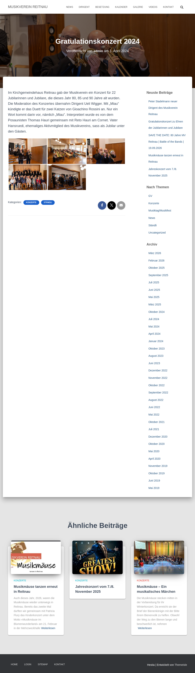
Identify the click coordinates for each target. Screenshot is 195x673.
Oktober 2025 (156, 267)
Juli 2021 (153, 429)
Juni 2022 (154, 407)
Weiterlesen (48, 628)
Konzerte (31, 202)
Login (27, 664)
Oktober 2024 (156, 311)
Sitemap (43, 664)
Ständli (48, 202)
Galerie (138, 7)
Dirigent (84, 7)
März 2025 (154, 304)
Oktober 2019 (156, 473)
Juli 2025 (153, 282)
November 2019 (157, 465)
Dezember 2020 (157, 436)
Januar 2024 (155, 341)
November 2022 (157, 377)
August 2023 (155, 355)
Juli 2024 (153, 319)
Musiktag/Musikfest (159, 210)
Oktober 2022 (156, 385)
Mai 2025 (153, 297)
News (69, 7)
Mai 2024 (153, 326)
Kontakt (168, 7)
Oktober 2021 (156, 422)
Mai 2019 (153, 487)
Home (14, 664)
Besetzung (102, 7)
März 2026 (154, 253)
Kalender (121, 7)
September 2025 (158, 275)
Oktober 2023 (156, 348)
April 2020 (154, 458)
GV (150, 195)
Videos (153, 7)
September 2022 (158, 392)
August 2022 (155, 399)
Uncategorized (156, 232)
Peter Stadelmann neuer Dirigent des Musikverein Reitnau (162, 108)
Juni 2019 (154, 480)
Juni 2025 (154, 289)
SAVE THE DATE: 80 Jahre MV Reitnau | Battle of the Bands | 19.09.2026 (166, 141)
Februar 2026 (156, 260)
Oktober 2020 (156, 443)
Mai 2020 (153, 451)
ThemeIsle (181, 664)
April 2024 (154, 333)
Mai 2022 (153, 414)
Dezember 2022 (157, 370)
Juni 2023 (154, 363)
